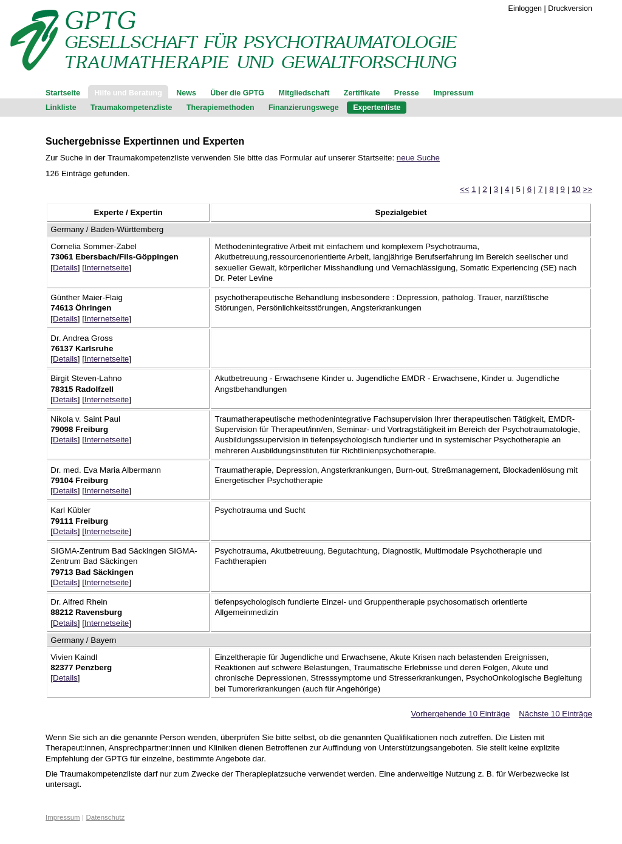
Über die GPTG (237, 93)
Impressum (453, 93)
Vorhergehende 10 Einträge (460, 713)
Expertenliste (376, 107)
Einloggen (525, 8)
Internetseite (106, 267)
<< (465, 189)
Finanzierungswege (303, 107)
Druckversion (570, 8)
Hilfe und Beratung (128, 93)
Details (65, 267)
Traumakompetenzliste (131, 107)
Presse (406, 93)
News (186, 93)
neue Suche (418, 157)
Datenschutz (105, 817)
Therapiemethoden (220, 107)
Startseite (63, 93)
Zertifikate (362, 93)
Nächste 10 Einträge (555, 713)
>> (587, 189)
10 (576, 189)
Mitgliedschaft (304, 93)
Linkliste (61, 107)
